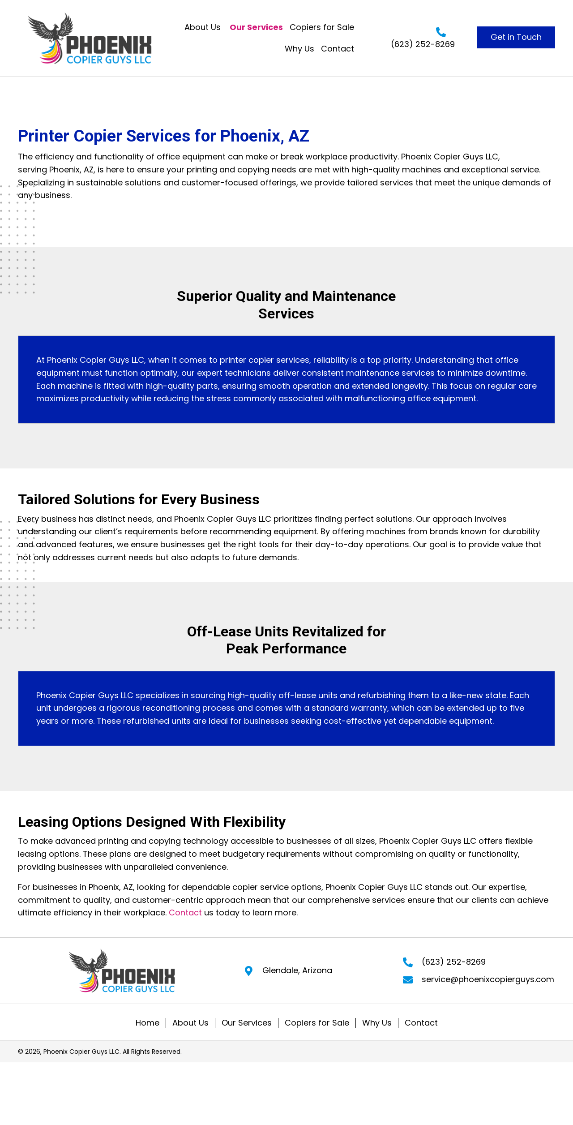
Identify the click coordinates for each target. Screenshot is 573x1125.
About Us (190, 1023)
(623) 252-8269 (423, 44)
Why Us (377, 1023)
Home (147, 1023)
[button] (516, 37)
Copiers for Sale (317, 1023)
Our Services (247, 1023)
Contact (185, 912)
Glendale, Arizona (297, 970)
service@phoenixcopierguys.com (488, 979)
